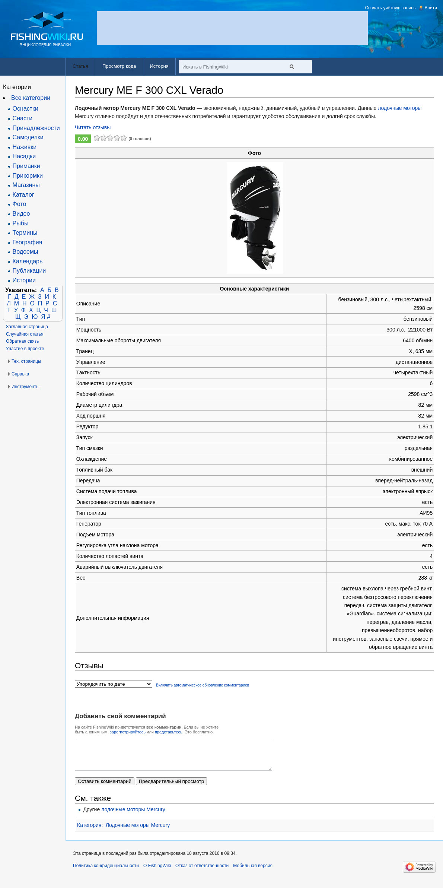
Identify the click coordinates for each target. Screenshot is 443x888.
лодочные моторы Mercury (133, 815)
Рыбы (21, 223)
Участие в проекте (25, 348)
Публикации (29, 270)
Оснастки (25, 108)
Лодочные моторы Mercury (138, 831)
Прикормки (28, 175)
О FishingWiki (157, 871)
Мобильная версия (253, 871)
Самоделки (28, 137)
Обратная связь (22, 341)
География (27, 242)
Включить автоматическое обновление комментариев (202, 685)
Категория (89, 831)
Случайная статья (24, 334)
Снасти (23, 118)
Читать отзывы (93, 127)
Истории (24, 280)
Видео (21, 213)
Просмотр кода (119, 66)
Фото (19, 204)
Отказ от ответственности (202, 871)
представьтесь (168, 732)
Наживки (25, 147)
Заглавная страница (27, 326)
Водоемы (25, 251)
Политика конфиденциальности (106, 871)
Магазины (26, 185)
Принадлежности (36, 128)
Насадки (24, 156)
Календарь (28, 261)
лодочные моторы (399, 108)
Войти (430, 7)
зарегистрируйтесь (128, 732)
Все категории (30, 98)
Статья (80, 66)
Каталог (23, 194)
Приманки (26, 166)
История (159, 66)
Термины (25, 232)
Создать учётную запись (390, 7)
